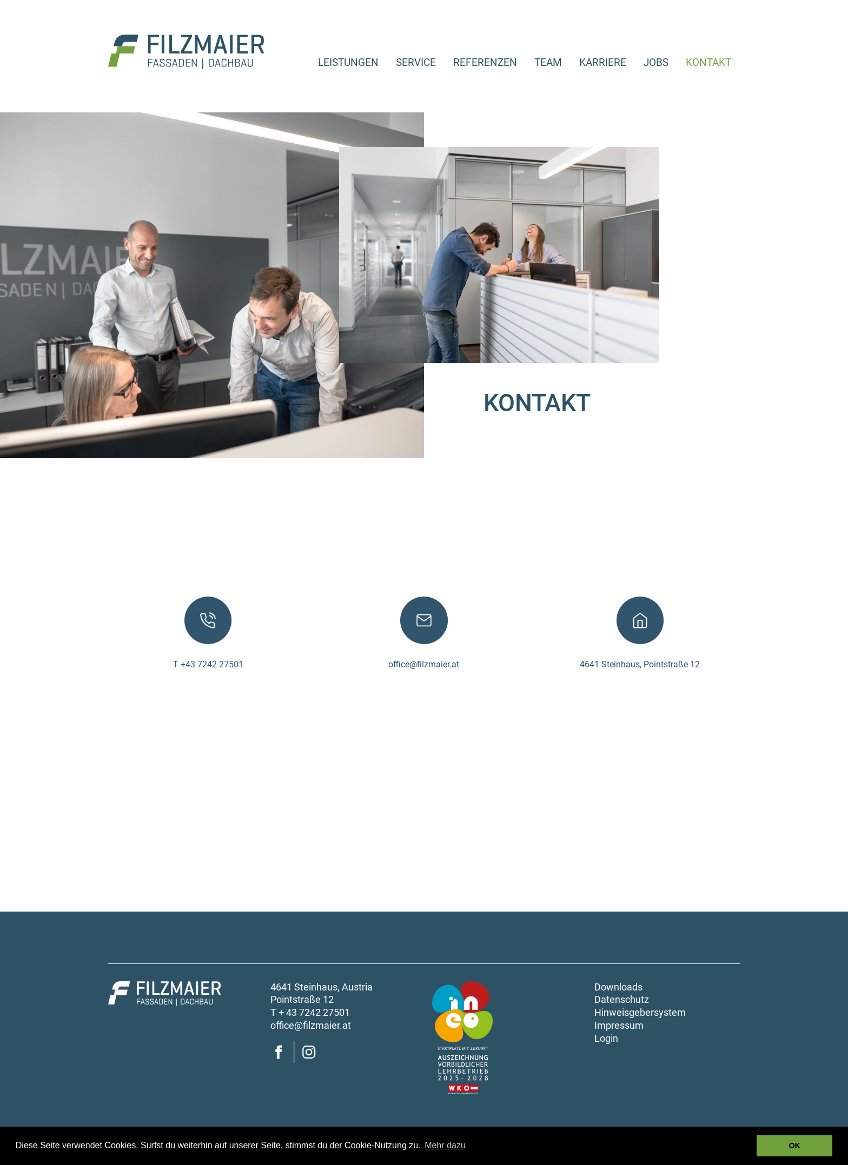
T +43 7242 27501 (208, 664)
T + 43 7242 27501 (310, 1012)
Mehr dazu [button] (445, 1145)
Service (416, 62)
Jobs (656, 62)
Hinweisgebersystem (640, 1012)
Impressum (619, 1025)
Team (548, 62)
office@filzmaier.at (423, 664)
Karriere (602, 62)
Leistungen (348, 62)
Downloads (618, 987)
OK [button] (794, 1145)
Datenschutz (621, 999)
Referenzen (485, 62)
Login (606, 1038)
